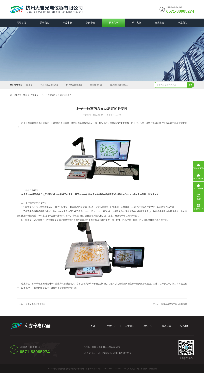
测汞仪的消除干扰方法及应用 (174, 304)
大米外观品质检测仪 (49, 85)
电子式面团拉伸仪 (74, 85)
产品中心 (67, 22)
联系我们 (182, 22)
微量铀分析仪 (96, 85)
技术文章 (113, 22)
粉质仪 (29, 85)
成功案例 (136, 22)
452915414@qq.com (109, 347)
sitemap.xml (120, 368)
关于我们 (44, 22)
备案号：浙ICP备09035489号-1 (99, 368)
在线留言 (159, 22)
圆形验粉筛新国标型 (119, 85)
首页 (25, 95)
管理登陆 (153, 368)
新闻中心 (90, 22)
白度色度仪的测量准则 (35, 304)
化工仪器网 (142, 368)
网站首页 (21, 22)
